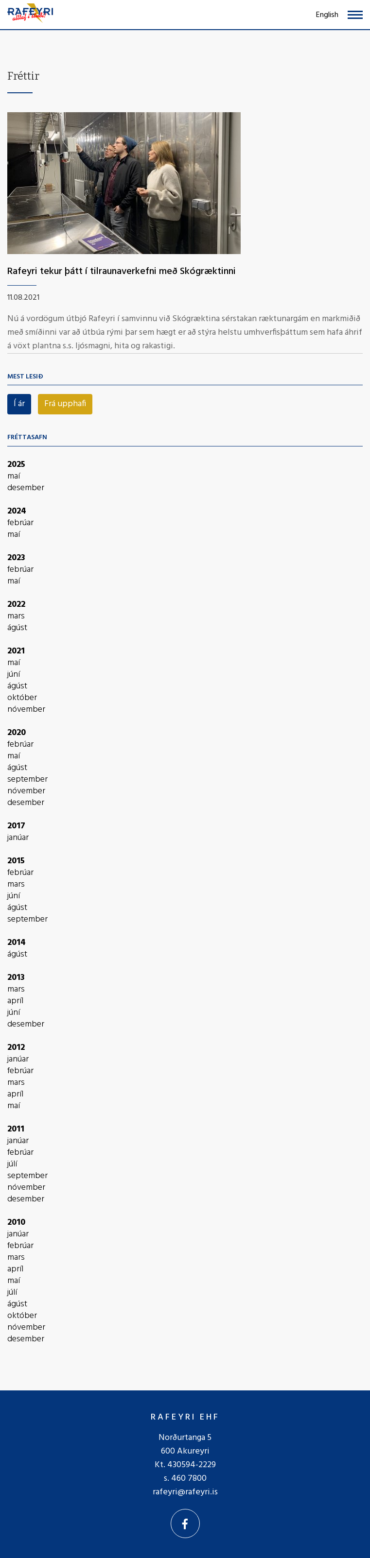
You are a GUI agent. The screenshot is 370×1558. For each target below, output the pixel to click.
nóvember (26, 710)
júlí (12, 1164)
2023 (16, 558)
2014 (16, 943)
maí (13, 476)
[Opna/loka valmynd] (355, 15)
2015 (16, 861)
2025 (16, 465)
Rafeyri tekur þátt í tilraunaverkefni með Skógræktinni (121, 271)
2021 (16, 651)
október (22, 698)
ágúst (17, 628)
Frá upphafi (65, 404)
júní (13, 675)
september (27, 780)
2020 (16, 733)
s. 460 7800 (185, 1479)
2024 (16, 511)
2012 (16, 1048)
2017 (16, 826)
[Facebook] (185, 1523)
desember (25, 488)
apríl (15, 1001)
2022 (16, 605)
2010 (16, 1223)
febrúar (20, 523)
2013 (16, 978)
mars (16, 616)
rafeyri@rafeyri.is (185, 1492)
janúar (18, 838)
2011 (15, 1129)
